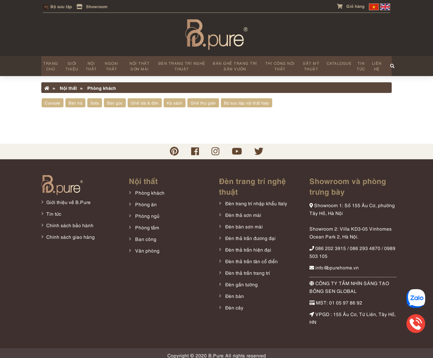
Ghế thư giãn (203, 99)
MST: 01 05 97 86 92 (335, 298)
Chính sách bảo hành (70, 221)
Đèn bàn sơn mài (243, 222)
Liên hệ (375, 64)
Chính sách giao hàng (70, 233)
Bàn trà (75, 99)
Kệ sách (174, 99)
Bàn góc (115, 99)
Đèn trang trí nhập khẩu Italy (255, 199)
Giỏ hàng (350, 6)
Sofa (94, 99)
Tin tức (359, 64)
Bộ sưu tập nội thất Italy (246, 99)
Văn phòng (147, 246)
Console (52, 99)
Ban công (145, 235)
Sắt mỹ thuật (309, 64)
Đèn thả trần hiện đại (247, 245)
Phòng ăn (145, 200)
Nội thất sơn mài (139, 64)
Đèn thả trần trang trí (247, 268)
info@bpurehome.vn (334, 263)
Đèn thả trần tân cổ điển (251, 257)
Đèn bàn (234, 292)
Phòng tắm (146, 223)
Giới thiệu (72, 64)
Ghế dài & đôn (145, 99)
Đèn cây (233, 303)
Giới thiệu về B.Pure (68, 198)
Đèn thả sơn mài (242, 210)
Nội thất (91, 64)
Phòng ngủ (147, 211)
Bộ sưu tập (57, 6)
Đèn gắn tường (241, 280)
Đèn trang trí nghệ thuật (181, 64)
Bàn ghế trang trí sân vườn (233, 64)
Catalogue (337, 61)
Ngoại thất (111, 64)
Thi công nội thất (278, 64)
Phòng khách (98, 84)
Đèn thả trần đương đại (250, 234)
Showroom (92, 6)
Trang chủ (50, 64)
